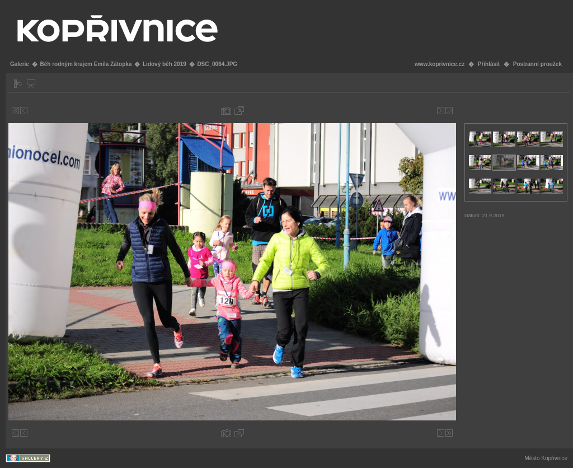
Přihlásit (489, 64)
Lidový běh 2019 (164, 64)
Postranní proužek (537, 64)
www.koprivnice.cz (439, 64)
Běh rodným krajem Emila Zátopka (85, 64)
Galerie (19, 64)
